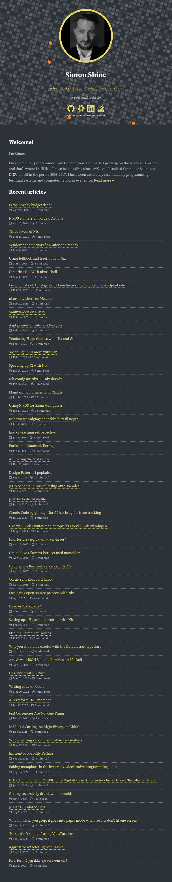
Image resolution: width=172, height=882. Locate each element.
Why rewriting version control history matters (45, 740)
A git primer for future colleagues (35, 325)
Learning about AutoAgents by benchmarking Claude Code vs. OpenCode (67, 285)
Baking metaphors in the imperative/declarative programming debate (64, 766)
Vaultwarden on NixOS (27, 311)
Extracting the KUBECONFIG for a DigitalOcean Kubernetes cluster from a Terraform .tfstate (82, 780)
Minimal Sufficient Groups (30, 632)
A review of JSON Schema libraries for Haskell (45, 659)
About (77, 88)
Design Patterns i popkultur (31, 472)
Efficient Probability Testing (31, 753)
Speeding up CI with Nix (28, 365)
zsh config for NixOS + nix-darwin (35, 378)
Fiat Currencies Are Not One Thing (36, 713)
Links (64, 88)
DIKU (13, 174)
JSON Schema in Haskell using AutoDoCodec (44, 485)
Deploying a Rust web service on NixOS (40, 566)
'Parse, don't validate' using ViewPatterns (41, 833)
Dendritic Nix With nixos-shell (33, 271)
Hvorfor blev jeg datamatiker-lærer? (37, 539)
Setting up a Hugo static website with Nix (41, 619)
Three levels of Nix (24, 231)
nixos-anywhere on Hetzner (31, 298)
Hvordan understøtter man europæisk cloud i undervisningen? (58, 525)
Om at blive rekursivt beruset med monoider (44, 552)
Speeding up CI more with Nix (33, 351)
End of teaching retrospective (32, 432)
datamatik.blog (111, 88)
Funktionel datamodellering (31, 445)
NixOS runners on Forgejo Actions (36, 218)
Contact (90, 88)
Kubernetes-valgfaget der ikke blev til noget (43, 418)
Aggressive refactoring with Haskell (37, 846)
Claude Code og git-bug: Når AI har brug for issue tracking (55, 512)
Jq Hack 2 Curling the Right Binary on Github (44, 726)
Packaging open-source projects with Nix (41, 592)
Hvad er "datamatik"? (25, 606)
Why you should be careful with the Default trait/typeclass (55, 646)
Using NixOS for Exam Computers (36, 405)
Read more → (104, 180)
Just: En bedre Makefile (27, 499)
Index (53, 88)
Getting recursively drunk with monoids (41, 793)
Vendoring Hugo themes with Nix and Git (42, 338)
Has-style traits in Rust (27, 672)
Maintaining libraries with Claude (36, 392)
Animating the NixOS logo (29, 459)
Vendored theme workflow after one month (43, 244)
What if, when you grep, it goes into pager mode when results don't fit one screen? (74, 820)
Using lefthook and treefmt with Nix (37, 258)
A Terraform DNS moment (30, 699)
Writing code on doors (26, 686)
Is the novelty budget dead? (30, 204)
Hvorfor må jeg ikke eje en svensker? (38, 860)
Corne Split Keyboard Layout (31, 579)
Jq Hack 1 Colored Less (27, 806)
